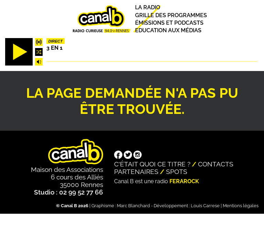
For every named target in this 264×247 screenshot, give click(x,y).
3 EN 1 (54, 48)
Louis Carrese (205, 205)
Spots (176, 171)
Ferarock (184, 181)
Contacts (215, 164)
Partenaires (136, 171)
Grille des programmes (171, 15)
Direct (55, 41)
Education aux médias (168, 30)
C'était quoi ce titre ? (152, 164)
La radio (147, 7)
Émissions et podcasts (169, 23)
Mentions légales (240, 205)
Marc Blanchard (133, 205)
